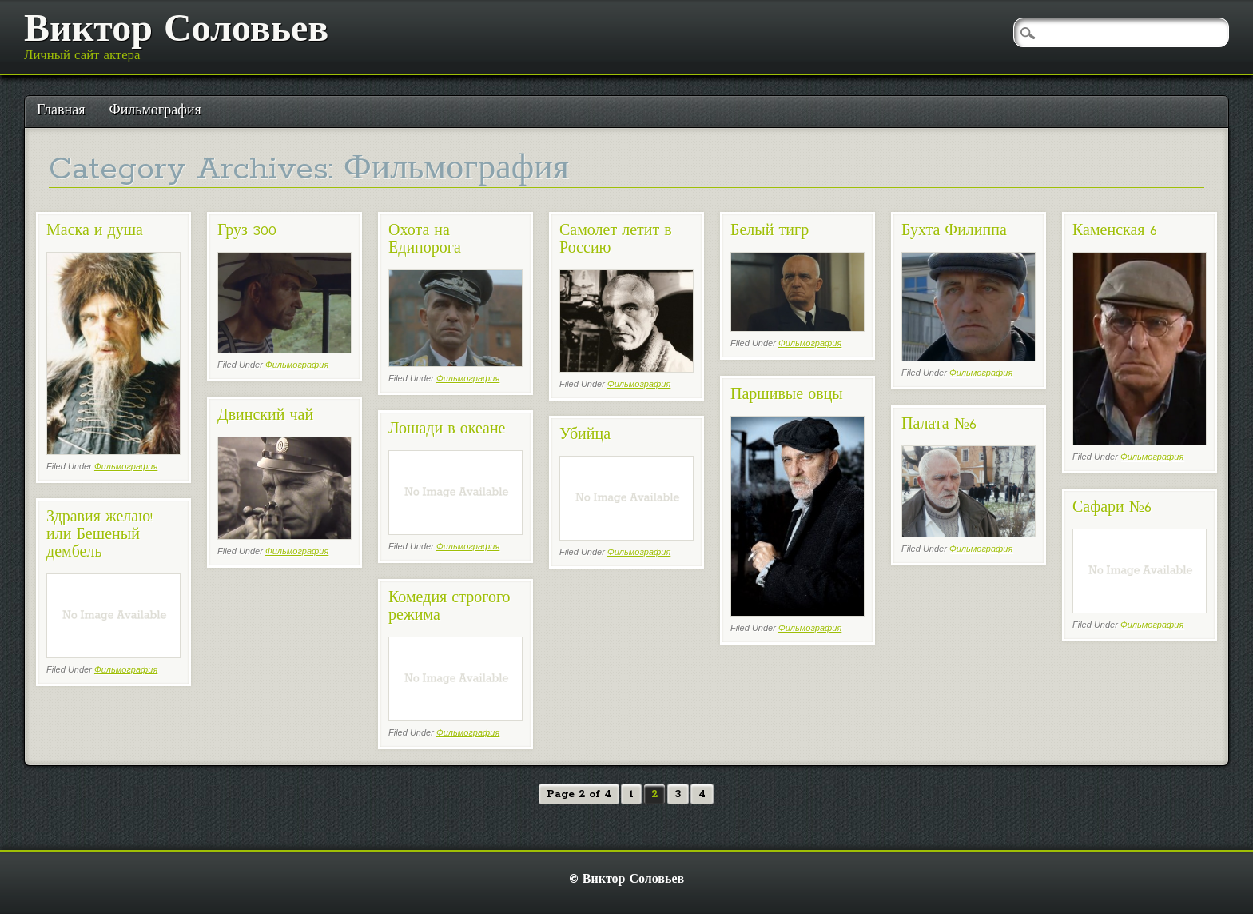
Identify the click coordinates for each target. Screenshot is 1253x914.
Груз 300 (246, 231)
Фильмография (155, 110)
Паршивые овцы (786, 395)
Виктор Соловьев (176, 31)
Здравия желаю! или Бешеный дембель (99, 535)
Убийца (585, 435)
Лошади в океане (446, 429)
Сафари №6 (1112, 508)
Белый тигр (769, 231)
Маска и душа (94, 231)
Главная (61, 110)
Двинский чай (265, 416)
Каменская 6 (1114, 231)
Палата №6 (939, 424)
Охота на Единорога (424, 239)
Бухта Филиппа (954, 231)
